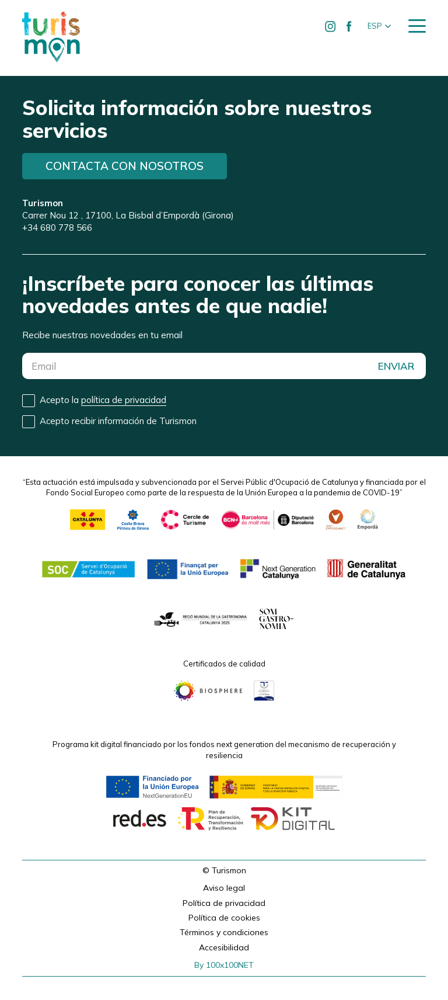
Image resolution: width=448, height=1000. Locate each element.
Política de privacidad (224, 903)
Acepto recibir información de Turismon (118, 420)
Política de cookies (224, 917)
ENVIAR (396, 366)
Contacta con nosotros (125, 166)
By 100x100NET (224, 965)
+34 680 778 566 (57, 227)
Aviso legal (224, 888)
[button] (379, 26)
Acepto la (103, 400)
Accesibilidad (224, 947)
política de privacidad (123, 399)
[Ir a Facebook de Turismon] (349, 26)
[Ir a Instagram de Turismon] (331, 26)
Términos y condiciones (224, 932)
